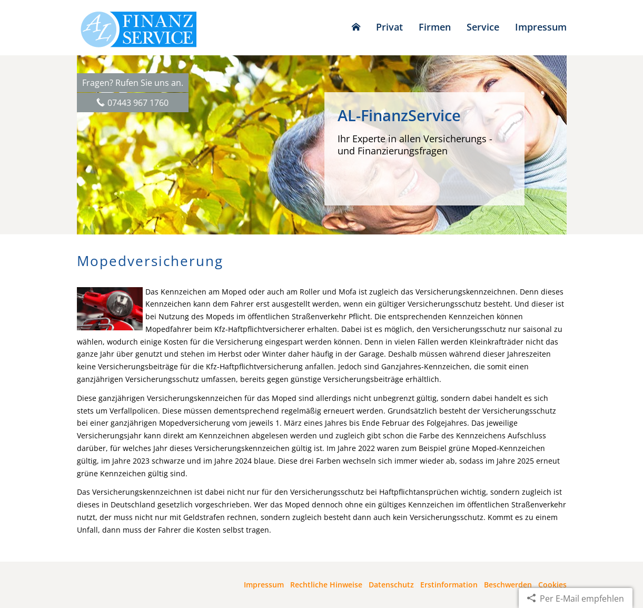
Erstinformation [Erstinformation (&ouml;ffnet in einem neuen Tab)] (449, 585)
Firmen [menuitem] (435, 27)
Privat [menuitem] (389, 27)
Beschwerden (508, 585)
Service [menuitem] (483, 27)
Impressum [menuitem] (541, 27)
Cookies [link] (552, 585)
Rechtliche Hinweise (326, 585)
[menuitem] (356, 27)
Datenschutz (391, 585)
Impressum (264, 585)
